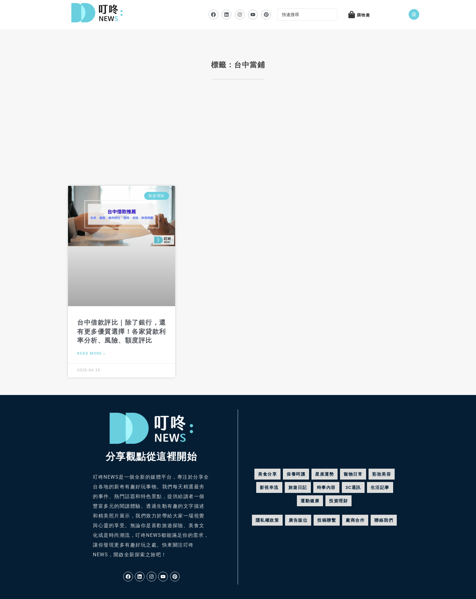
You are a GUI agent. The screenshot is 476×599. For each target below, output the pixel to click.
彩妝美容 (381, 474)
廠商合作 (355, 520)
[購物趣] (351, 14)
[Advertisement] (238, 137)
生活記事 (380, 487)
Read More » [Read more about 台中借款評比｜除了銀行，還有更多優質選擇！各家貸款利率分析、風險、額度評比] (91, 353)
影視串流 (269, 487)
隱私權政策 (267, 520)
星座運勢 (324, 474)
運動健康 (310, 500)
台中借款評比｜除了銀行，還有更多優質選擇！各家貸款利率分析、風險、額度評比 (121, 331)
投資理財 (338, 500)
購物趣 (363, 15)
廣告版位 (298, 520)
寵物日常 (353, 474)
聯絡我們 (383, 520)
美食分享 (267, 474)
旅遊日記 (297, 487)
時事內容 (326, 487)
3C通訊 (353, 487)
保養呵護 (296, 474)
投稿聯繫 (326, 520)
